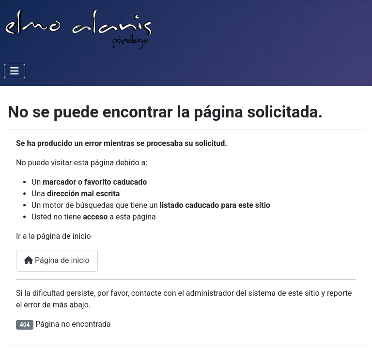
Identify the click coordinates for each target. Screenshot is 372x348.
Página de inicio (57, 260)
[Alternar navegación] (14, 71)
